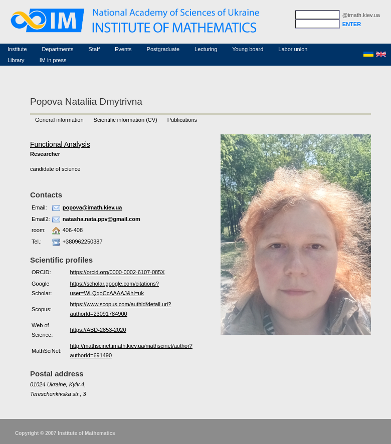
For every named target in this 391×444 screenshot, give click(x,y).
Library (16, 60)
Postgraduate (163, 49)
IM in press (53, 60)
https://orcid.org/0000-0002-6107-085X (117, 272)
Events (123, 49)
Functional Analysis (60, 144)
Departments (58, 49)
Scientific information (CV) (125, 120)
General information (59, 120)
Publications (182, 120)
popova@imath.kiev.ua (92, 207)
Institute (17, 49)
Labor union (292, 49)
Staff (94, 49)
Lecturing (205, 49)
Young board (247, 49)
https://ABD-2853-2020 (98, 330)
